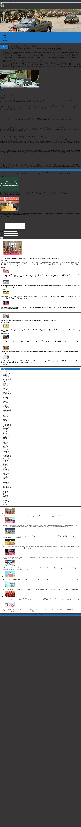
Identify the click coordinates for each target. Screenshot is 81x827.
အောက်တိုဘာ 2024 (6, 394)
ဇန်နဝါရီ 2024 (5, 406)
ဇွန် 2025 (4, 384)
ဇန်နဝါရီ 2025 (5, 390)
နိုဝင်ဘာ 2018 (5, 486)
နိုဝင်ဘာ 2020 (5, 455)
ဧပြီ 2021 (4, 448)
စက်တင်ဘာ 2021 (6, 442)
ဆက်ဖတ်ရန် (3, 268)
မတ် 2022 (4, 434)
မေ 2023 (4, 416)
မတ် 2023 (4, 419)
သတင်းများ (4, 35)
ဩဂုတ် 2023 (5, 412)
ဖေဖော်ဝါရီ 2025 (5, 389)
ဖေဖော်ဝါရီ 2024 (5, 405)
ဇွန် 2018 (4, 492)
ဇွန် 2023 (4, 415)
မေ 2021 (4, 447)
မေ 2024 (4, 401)
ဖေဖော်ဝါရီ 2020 (5, 466)
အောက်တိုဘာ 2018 (6, 487)
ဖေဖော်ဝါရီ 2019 (5, 482)
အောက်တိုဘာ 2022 (6, 425)
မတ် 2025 (4, 388)
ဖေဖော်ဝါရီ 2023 (5, 420)
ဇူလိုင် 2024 (5, 398)
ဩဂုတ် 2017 (5, 505)
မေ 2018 (4, 493)
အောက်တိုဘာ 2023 (6, 410)
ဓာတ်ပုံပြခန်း (5, 37)
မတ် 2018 (4, 496)
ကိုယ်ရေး (4, 38)
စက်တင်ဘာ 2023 (6, 411)
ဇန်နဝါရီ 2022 (5, 437)
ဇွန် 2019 (4, 477)
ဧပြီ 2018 (4, 495)
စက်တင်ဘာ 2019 (6, 473)
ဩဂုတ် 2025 (5, 381)
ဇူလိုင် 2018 (5, 491)
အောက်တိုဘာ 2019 (6, 472)
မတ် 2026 (4, 372)
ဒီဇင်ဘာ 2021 (5, 438)
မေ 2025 (4, 385)
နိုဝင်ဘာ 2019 (5, 470)
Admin (7, 176)
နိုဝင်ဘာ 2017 (5, 501)
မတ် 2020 (4, 465)
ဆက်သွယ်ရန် (5, 40)
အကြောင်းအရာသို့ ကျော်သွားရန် (5, 1)
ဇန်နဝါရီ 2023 (5, 421)
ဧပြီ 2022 (4, 433)
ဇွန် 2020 (4, 461)
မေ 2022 (4, 432)
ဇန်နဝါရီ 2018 (5, 499)
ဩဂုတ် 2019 (5, 474)
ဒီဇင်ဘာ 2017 (5, 500)
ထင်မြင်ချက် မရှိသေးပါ (10, 95)
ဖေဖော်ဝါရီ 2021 (5, 451)
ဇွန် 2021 (4, 446)
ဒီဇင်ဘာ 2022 (5, 423)
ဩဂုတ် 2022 (5, 428)
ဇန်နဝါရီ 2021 (5, 452)
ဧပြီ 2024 (4, 402)
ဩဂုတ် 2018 (5, 490)
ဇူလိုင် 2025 (5, 383)
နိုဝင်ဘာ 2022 (5, 424)
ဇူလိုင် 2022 (5, 429)
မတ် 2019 (4, 481)
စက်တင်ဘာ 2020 (6, 457)
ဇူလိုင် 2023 (5, 414)
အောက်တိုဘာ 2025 (6, 379)
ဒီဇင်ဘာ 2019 (5, 469)
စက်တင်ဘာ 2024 (6, 396)
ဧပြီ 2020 (4, 464)
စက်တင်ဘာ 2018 (6, 488)
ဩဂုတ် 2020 (5, 459)
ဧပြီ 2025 (4, 387)
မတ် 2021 (4, 450)
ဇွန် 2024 (4, 399)
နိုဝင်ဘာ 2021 (5, 439)
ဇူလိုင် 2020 (5, 460)
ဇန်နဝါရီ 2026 (5, 375)
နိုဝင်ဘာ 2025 (5, 378)
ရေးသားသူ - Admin (3, 95)
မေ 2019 (4, 478)
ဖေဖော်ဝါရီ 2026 (5, 374)
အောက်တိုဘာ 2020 (6, 456)
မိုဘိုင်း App (4, 41)
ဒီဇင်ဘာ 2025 (5, 376)
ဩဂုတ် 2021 (5, 443)
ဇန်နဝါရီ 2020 (5, 468)
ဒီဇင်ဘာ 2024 (5, 392)
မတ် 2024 (4, 403)
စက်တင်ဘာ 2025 (6, 380)
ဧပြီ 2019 (4, 479)
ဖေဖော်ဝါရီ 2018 (5, 497)
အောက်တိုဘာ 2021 (6, 441)
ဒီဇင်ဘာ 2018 (5, 484)
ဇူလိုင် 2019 (5, 475)
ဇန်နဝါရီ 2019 (5, 483)
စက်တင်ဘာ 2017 (6, 504)
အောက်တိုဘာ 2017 (6, 502)
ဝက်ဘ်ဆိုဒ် (2, 236)
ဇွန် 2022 (4, 430)
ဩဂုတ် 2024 (5, 397)
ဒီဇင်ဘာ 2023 (5, 407)
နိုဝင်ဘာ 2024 (5, 393)
